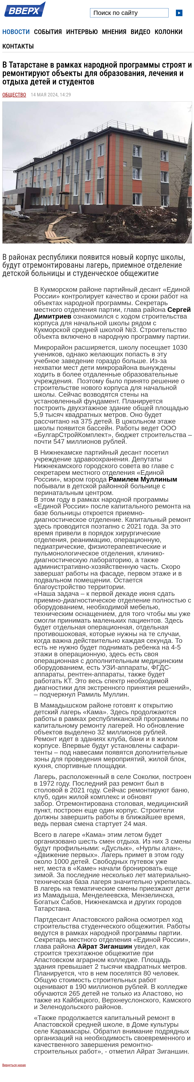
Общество (14, 95)
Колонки (169, 32)
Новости (16, 32)
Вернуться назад (14, 1065)
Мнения (114, 32)
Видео (140, 32)
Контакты (18, 46)
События (48, 32)
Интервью (82, 32)
